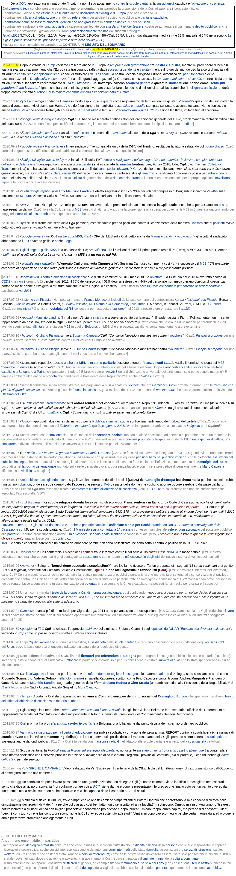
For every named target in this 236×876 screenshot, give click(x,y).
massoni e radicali (107, 741)
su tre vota (66, 236)
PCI (95, 786)
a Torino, (40, 371)
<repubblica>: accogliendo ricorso (44, 480)
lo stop (223, 205)
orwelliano (222, 178)
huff (6, 254)
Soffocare (71, 660)
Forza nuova (118, 133)
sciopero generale (139, 83)
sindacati (175, 83)
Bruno (122, 169)
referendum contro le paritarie (72, 723)
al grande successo (26, 390)
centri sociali (107, 169)
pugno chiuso (214, 146)
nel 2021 (25, 290)
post (55, 191)
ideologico (32, 845)
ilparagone (48, 119)
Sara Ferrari (62, 173)
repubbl (45, 191)
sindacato (131, 53)
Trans (5, 169)
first (88, 236)
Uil (79, 119)
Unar (10, 646)
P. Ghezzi (136, 169)
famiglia (152, 849)
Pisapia (212, 299)
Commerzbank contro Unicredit (178, 79)
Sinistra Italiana (26, 304)
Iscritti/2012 (11, 35)
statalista (47, 845)
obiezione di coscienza (208, 3)
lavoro (67, 53)
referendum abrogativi (184, 529)
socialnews (30, 277)
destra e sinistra (168, 65)
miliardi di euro (169, 660)
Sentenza (186, 525)
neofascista (80, 133)
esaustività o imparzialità (77, 49)
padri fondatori (193, 74)
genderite (129, 69)
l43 (61, 191)
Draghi (35, 79)
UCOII (151, 110)
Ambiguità (139, 110)
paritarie (145, 3)
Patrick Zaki (19, 110)
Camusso (27, 611)
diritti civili (70, 863)
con (203, 299)
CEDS (5, 281)
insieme (193, 299)
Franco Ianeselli (56, 146)
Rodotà (51, 376)
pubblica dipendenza (84, 53)
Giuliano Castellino (43, 137)
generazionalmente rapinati (88, 31)
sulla (44, 79)
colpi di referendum (95, 854)
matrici (159, 858)
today (60, 160)
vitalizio (26, 471)
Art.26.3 (111, 371)
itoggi (61, 119)
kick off (116, 299)
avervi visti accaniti (176, 367)
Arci (220, 53)
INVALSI (172, 552)
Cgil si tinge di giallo (34, 250)
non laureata (165, 390)
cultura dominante (185, 858)
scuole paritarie (125, 642)
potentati (91, 583)
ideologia (87, 868)
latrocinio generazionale (111, 53)
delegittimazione (137, 65)
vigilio (41, 160)
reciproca (117, 65)
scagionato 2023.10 (114, 426)
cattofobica (213, 868)
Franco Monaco (95, 299)
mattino (53, 412)
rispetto (85, 92)
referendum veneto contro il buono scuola (91, 710)
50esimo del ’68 (12, 394)
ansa (37, 263)
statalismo (56, 53)
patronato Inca (19, 8)
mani (94, 250)
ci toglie (171, 385)
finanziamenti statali (157, 362)
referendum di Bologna (118, 656)
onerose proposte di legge (144, 439)
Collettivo (214, 164)
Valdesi (146, 376)
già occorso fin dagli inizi (142, 556)
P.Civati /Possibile (74, 304)
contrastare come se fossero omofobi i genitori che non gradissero (52, 22)
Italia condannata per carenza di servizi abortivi (185, 286)
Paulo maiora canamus (62, 92)
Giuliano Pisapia (47, 335)
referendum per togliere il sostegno (113, 674)
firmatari (87, 656)
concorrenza (57, 79)
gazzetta (48, 263)
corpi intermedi (119, 849)
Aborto (45, 277)
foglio (26, 421)
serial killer (89, 110)
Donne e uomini (166, 160)
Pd (174, 250)
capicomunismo (48, 74)
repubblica (55, 403)
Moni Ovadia (87, 687)
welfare (9, 854)
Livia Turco (137, 304)
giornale (186, 101)
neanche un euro (15, 367)
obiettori (25, 484)
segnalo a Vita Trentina (105, 534)
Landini (32, 101)
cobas (212, 53)
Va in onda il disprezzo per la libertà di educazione (56, 732)
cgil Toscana (31, 502)
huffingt (27, 335)
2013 (149, 489)
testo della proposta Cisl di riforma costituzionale (86, 592)
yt (23, 101)
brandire (137, 178)
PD (74, 173)
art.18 (184, 308)
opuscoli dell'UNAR (165, 628)
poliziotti (219, 223)
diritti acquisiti (54, 26)
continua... (63, 538)
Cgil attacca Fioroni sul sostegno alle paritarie (85, 750)
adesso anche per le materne (77, 362)
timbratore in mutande (75, 426)
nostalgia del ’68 (61, 308)
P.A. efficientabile (32, 403)
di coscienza (77, 277)
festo (101, 250)
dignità (140, 845)
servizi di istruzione (197, 849)
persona (171, 845)
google (27, 119)
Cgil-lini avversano (42, 642)
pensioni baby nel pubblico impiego (161, 457)
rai (34, 160)
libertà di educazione (40, 17)
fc (4, 543)
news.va (28, 565)
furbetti (175, 421)
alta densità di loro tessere (124, 26)
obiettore (156, 277)
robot (41, 92)
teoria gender (82, 164)
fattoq (160, 408)
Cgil (23, 723)
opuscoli (144, 22)
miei (152, 49)
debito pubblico (206, 26)
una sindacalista (86, 390)
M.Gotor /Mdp (118, 304)
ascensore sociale (109, 435)
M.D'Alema (97, 304)
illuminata (192, 439)
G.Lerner (214, 304)
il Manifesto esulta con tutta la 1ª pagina (102, 529)
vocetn (37, 146)
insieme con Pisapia (36, 299)
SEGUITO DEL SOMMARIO (105, 44)
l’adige (26, 160)
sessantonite (92, 556)
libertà (152, 845)
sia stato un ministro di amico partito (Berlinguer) (171, 750)
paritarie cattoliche (154, 17)
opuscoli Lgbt (214, 642)
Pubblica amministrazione (110, 421)
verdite (145, 69)
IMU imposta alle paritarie (153, 53)
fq (23, 205)
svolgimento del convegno (134, 160)
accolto (145, 286)
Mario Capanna (213, 466)
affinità (37, 326)
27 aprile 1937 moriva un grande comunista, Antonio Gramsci (66, 453)
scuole (134, 3)
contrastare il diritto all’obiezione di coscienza (104, 489)
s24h (25, 191)
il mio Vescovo (77, 534)
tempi (26, 696)
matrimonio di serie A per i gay (142, 863)
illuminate (147, 858)
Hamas (65, 101)
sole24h (27, 552)
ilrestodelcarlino (33, 133)
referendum (80, 17)
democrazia (121, 178)
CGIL (23, 3)
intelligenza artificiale (202, 88)
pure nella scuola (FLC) (88, 40)
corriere (50, 133)
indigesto (193, 426)
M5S (78, 209)
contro (120, 3)
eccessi (113, 69)
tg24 (174, 133)
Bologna (91, 326)
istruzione (55, 435)
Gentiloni (158, 385)
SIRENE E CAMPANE (45, 768)
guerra (107, 101)
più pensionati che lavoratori (112, 56)
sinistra (125, 164)
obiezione (60, 277)
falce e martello (134, 105)
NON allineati (99, 74)
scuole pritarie (217, 737)
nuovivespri (185, 236)
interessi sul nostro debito (33, 214)
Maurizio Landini (139, 56)
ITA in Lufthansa (77, 83)
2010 (159, 489)
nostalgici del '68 (210, 462)
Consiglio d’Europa (160, 480)
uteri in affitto (199, 863)
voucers (134, 385)
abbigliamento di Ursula (112, 92)
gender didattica (115, 22)
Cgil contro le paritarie (37, 53)
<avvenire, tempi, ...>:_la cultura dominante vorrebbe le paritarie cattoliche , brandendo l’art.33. (90, 525)
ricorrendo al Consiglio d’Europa (103, 13)
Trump (50, 65)
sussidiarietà (165, 3)
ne (66, 160)
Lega (68, 241)
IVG (107, 484)
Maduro (25, 196)
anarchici (148, 173)
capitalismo (25, 74)
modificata (98, 49)
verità (36, 119)
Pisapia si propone (209, 335)
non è (21, 281)
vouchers (176, 335)
